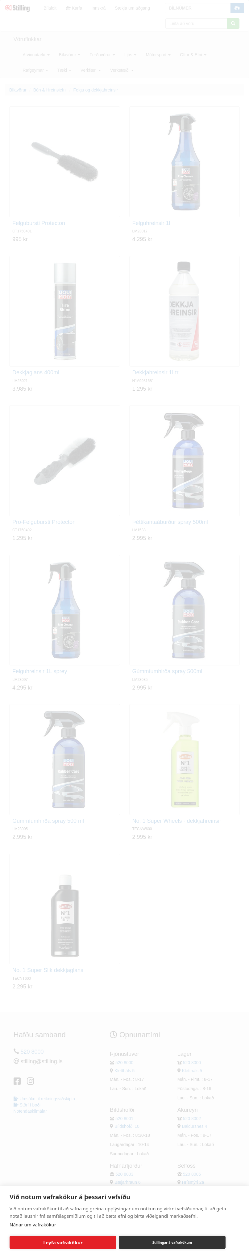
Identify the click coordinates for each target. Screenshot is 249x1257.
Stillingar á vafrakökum (172, 1242)
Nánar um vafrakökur (33, 1224)
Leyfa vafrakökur (62, 1242)
